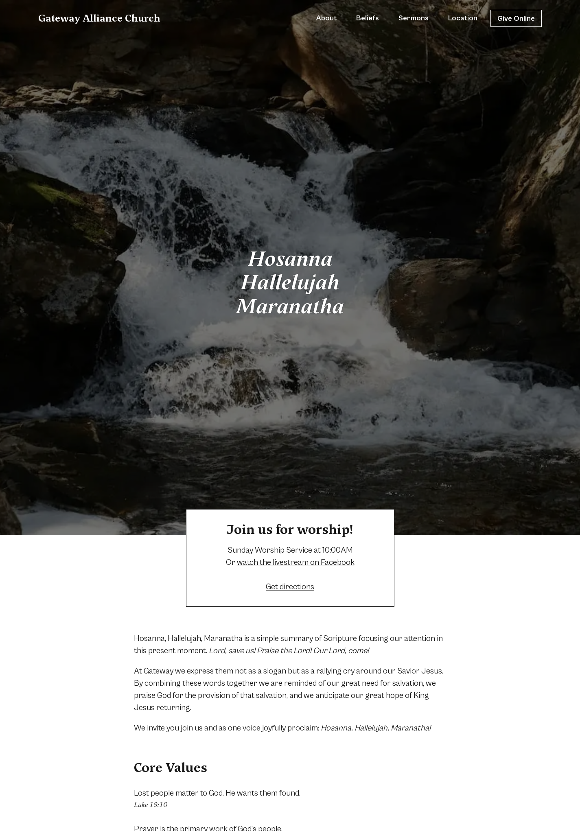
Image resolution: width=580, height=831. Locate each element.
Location (462, 18)
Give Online (516, 18)
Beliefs (367, 18)
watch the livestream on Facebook (296, 562)
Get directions (290, 587)
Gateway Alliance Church (99, 18)
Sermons (413, 18)
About (326, 18)
